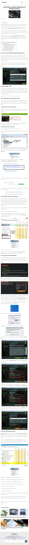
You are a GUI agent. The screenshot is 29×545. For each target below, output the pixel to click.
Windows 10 (3, 501)
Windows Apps (4, 502)
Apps (7, 501)
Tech (20, 501)
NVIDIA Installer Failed (19, 198)
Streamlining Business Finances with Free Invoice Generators (14, 524)
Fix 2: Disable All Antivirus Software (8, 48)
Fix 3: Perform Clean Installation (7, 49)
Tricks (23, 501)
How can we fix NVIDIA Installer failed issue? (8, 42)
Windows (26, 501)
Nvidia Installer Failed (6, 43)
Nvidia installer (19, 278)
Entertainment (11, 501)
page (8, 108)
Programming (16, 501)
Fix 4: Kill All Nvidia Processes (7, 50)
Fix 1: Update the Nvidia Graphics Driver (9, 44)
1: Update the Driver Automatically (9, 45)
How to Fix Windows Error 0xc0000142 (12, 96)
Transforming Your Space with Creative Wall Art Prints (14, 513)
